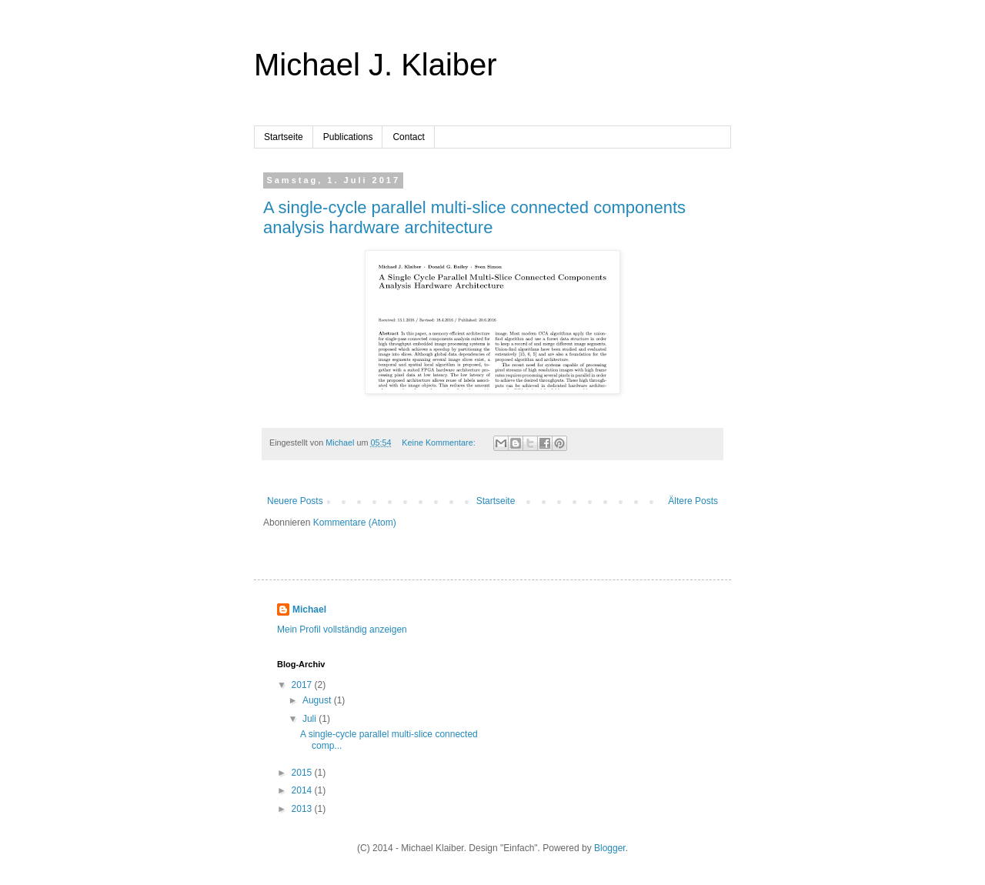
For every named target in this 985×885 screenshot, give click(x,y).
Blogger (610, 848)
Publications (348, 137)
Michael (309, 609)
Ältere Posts (693, 501)
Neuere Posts (295, 501)
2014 (303, 790)
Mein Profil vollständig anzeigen (342, 629)
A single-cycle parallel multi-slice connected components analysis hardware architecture (474, 217)
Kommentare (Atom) (354, 522)
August (318, 700)
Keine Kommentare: (439, 442)
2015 (303, 772)
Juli (310, 718)
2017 (303, 685)
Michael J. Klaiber (375, 65)
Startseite (283, 137)
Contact (408, 137)
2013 (303, 808)
